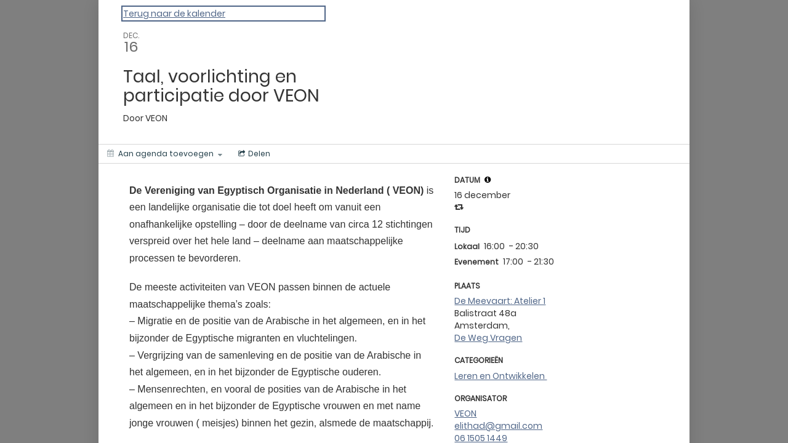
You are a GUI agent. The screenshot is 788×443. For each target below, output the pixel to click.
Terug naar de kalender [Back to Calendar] (174, 13)
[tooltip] (487, 179)
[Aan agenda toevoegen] (164, 154)
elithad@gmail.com (498, 426)
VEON (465, 413)
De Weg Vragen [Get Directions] (488, 338)
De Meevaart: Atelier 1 (499, 301)
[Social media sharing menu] (253, 154)
